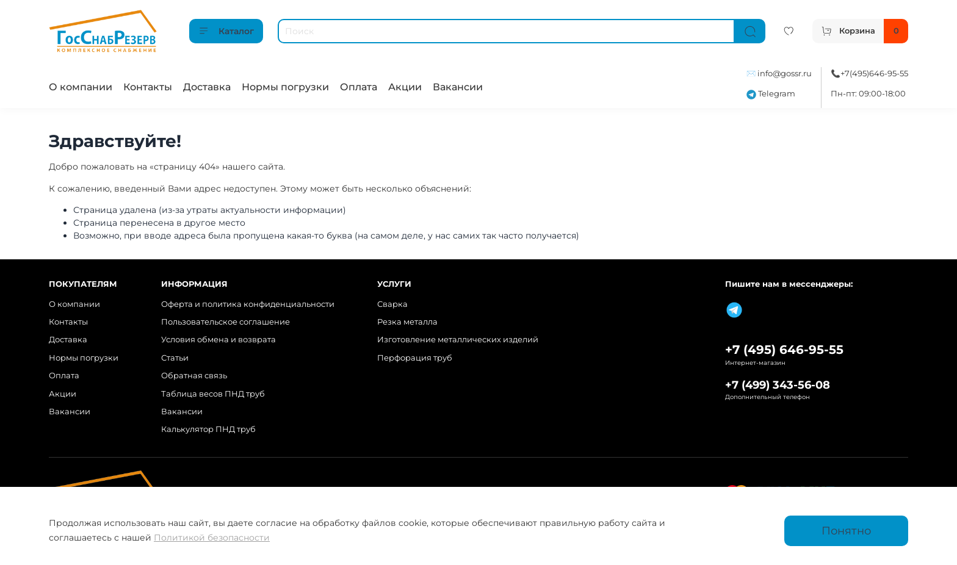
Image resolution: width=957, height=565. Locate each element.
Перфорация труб (414, 357)
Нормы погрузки (285, 87)
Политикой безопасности (212, 537)
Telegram (770, 93)
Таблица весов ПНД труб (213, 393)
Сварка (392, 304)
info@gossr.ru (784, 73)
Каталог (226, 31)
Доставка (207, 87)
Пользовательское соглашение (225, 321)
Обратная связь (194, 375)
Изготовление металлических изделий (457, 339)
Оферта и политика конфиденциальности (247, 304)
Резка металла (407, 321)
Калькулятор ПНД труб (208, 429)
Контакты (147, 87)
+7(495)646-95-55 (874, 73)
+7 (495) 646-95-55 (784, 349)
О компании (80, 87)
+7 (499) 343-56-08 (777, 385)
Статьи (175, 357)
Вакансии (458, 87)
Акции (405, 87)
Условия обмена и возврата (218, 339)
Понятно (846, 530)
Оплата (358, 87)
